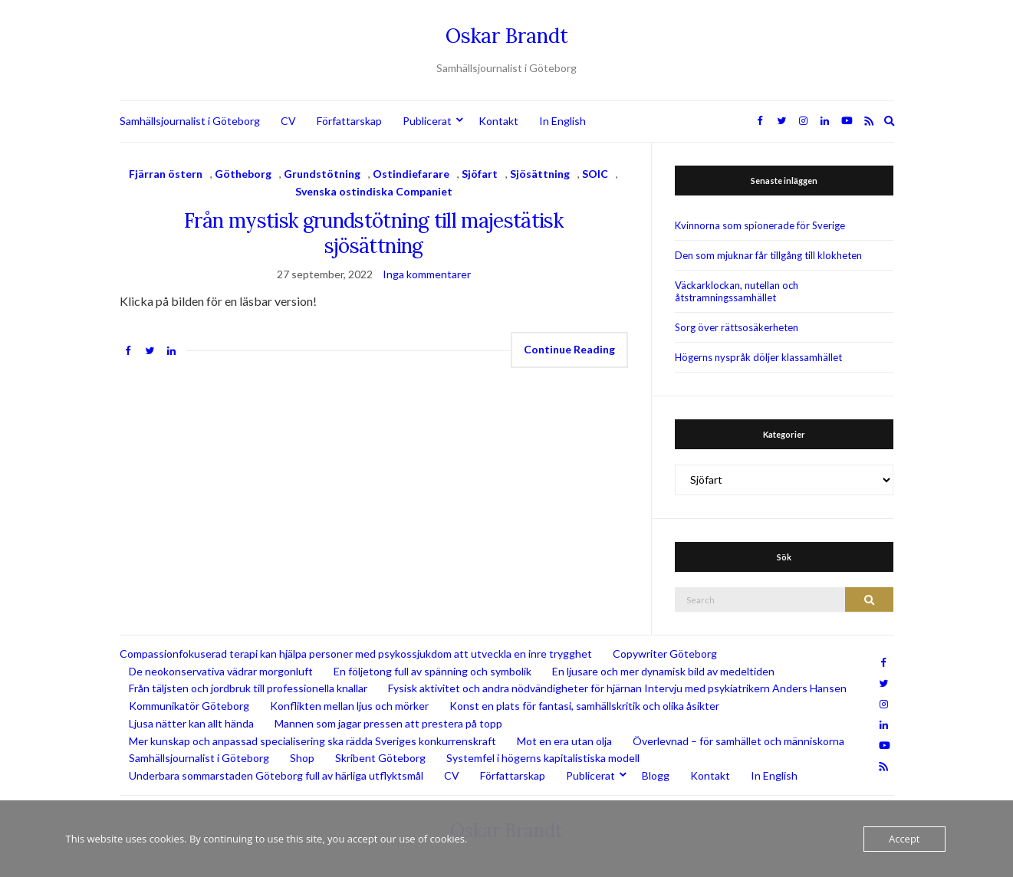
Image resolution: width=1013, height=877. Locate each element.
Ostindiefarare (411, 173)
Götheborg (243, 173)
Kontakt (498, 120)
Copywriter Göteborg (665, 653)
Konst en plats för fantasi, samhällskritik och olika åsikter (584, 705)
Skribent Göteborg (380, 757)
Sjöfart (480, 173)
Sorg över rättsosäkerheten (736, 327)
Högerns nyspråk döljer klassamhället (758, 357)
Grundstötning (322, 173)
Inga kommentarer (427, 274)
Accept (904, 839)
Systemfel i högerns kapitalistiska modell (543, 757)
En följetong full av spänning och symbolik (432, 671)
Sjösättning (540, 173)
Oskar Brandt (507, 35)
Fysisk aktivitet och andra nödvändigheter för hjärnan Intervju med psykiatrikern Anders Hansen (617, 688)
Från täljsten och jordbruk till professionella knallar (248, 688)
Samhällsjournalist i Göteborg (190, 120)
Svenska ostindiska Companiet (373, 191)
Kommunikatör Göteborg (189, 705)
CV (288, 120)
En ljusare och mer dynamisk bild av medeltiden (663, 671)
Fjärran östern (165, 173)
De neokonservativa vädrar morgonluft (221, 671)
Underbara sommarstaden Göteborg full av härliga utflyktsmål (276, 775)
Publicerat (427, 120)
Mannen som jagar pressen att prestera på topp (388, 723)
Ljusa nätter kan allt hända (191, 723)
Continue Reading (569, 349)
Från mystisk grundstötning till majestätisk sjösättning (373, 233)
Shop (302, 757)
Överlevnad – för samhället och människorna (738, 740)
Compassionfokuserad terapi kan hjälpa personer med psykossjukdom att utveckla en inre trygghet (356, 653)
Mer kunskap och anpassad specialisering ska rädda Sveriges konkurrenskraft (312, 740)
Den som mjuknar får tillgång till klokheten (768, 255)
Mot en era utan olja (564, 740)
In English (562, 120)
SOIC (595, 173)
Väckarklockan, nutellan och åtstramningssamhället (736, 291)
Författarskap (349, 120)
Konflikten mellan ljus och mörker (349, 705)
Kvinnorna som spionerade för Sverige (760, 225)
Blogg (655, 775)
